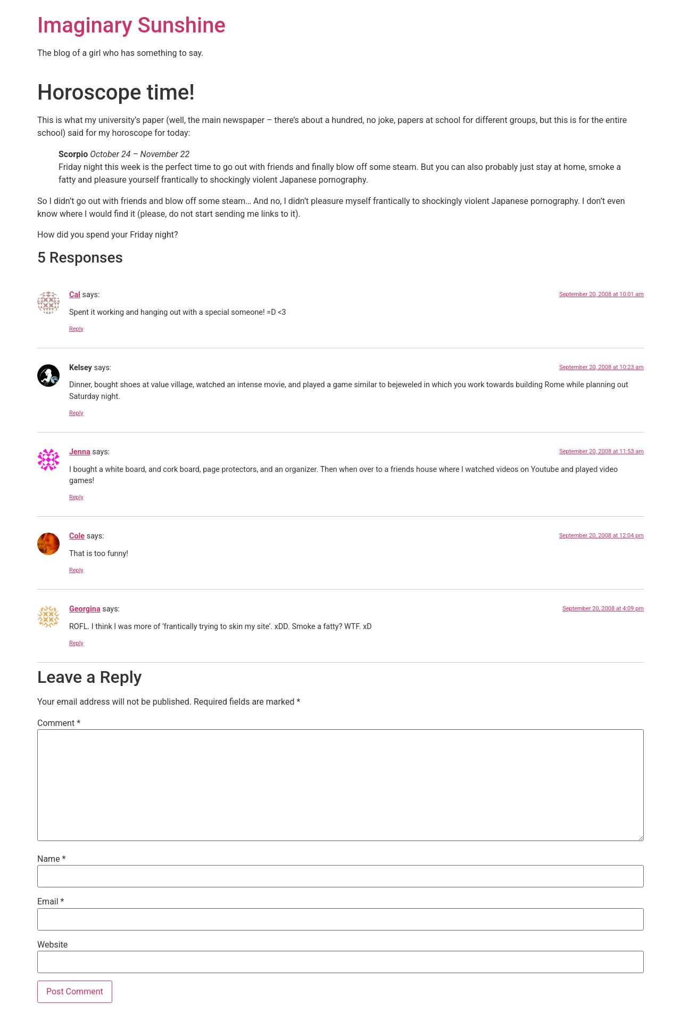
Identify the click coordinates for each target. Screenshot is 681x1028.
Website (52, 945)
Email (50, 902)
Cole (77, 536)
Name (51, 859)
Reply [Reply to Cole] (76, 570)
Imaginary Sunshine (131, 25)
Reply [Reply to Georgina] (76, 643)
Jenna (79, 451)
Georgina (85, 609)
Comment (58, 723)
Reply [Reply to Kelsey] (76, 413)
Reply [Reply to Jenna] (76, 497)
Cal (74, 294)
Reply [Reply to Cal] (76, 328)
